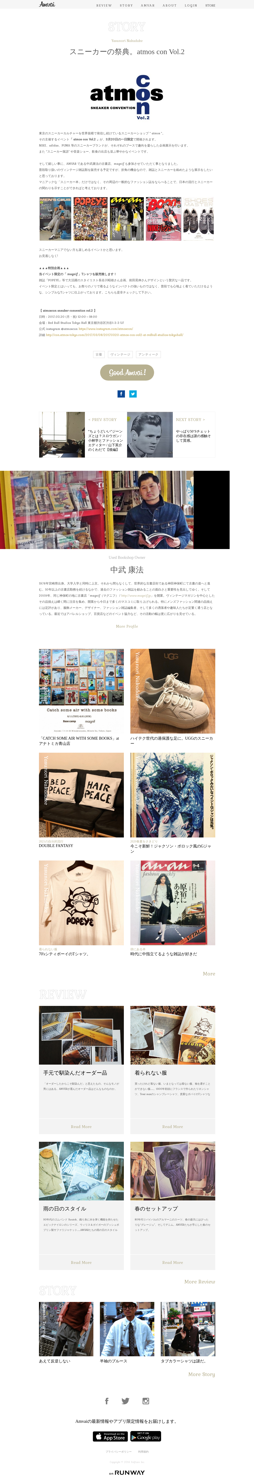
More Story (201, 1374)
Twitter (133, 394)
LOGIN (191, 5)
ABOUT (170, 5)
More (209, 974)
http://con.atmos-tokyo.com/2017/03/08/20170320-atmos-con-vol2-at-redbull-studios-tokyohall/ (114, 335)
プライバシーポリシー (119, 1452)
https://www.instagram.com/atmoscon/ (106, 329)
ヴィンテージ (120, 354)
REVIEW (104, 5)
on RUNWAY (127, 1473)
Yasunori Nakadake (127, 40)
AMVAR (148, 5)
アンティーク (148, 354)
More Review (199, 1282)
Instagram (146, 1401)
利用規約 (143, 1452)
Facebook (121, 394)
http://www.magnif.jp (136, 595)
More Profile (127, 626)
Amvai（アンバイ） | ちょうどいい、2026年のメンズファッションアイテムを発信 (47, 4)
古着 (99, 354)
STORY (126, 5)
